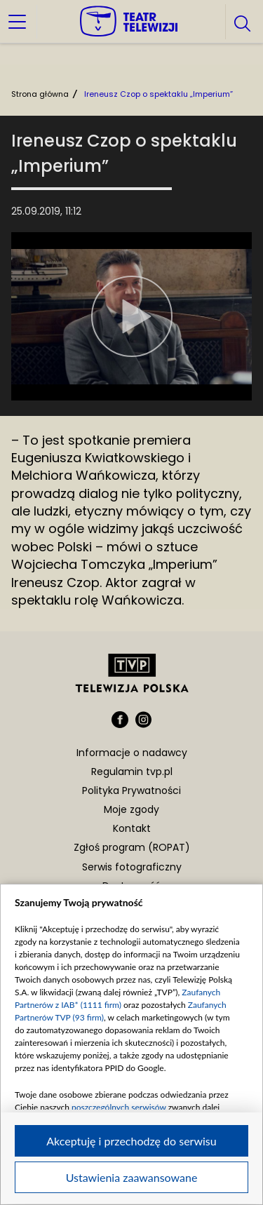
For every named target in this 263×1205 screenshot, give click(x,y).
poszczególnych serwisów (119, 1107)
